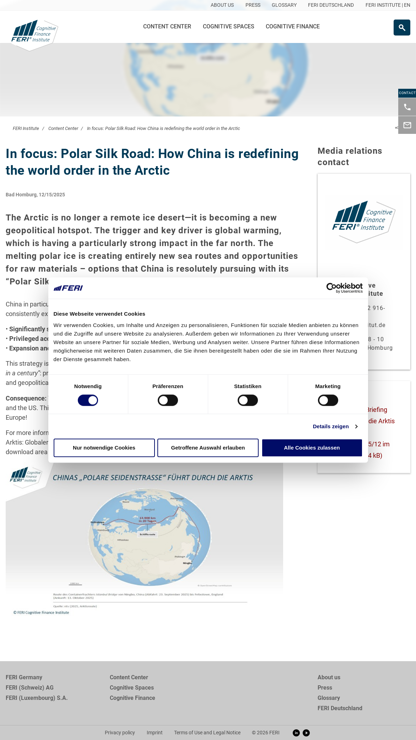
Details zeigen (331, 426)
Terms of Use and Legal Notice (207, 732)
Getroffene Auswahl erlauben (208, 448)
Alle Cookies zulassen (312, 448)
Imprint (155, 732)
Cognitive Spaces (228, 26)
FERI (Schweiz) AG (30, 687)
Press (325, 687)
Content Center (167, 26)
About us (329, 677)
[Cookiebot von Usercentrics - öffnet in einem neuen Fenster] (332, 288)
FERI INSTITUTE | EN (388, 5)
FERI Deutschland (340, 708)
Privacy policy (120, 732)
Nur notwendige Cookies (104, 448)
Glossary (329, 698)
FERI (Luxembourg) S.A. (37, 698)
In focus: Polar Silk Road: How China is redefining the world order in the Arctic (163, 128)
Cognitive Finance (293, 26)
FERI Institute (26, 128)
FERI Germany (24, 677)
